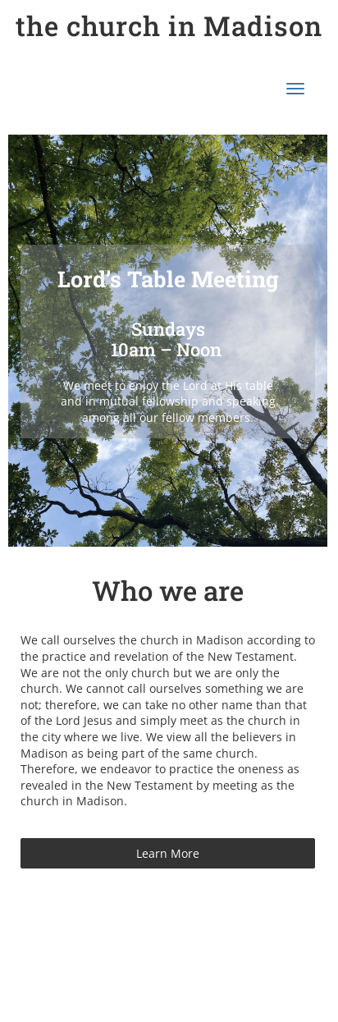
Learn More (167, 853)
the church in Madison (169, 25)
